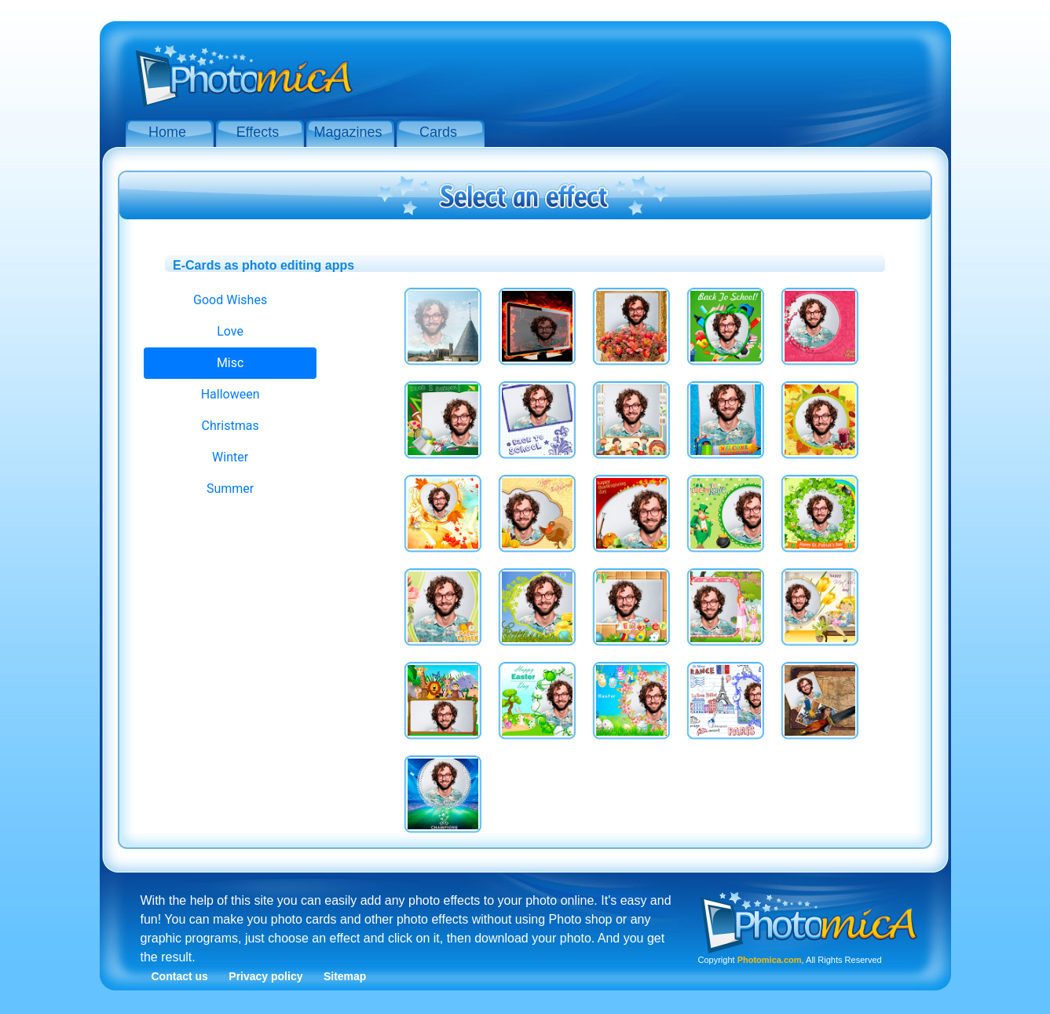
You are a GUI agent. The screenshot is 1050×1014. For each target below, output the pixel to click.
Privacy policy (265, 976)
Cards (438, 132)
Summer (230, 488)
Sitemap (345, 976)
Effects (258, 132)
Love (230, 331)
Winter (230, 457)
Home (167, 132)
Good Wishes (230, 299)
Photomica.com (769, 959)
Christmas (230, 425)
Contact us (180, 976)
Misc (230, 362)
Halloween (230, 394)
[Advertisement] (651, 69)
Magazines (347, 132)
